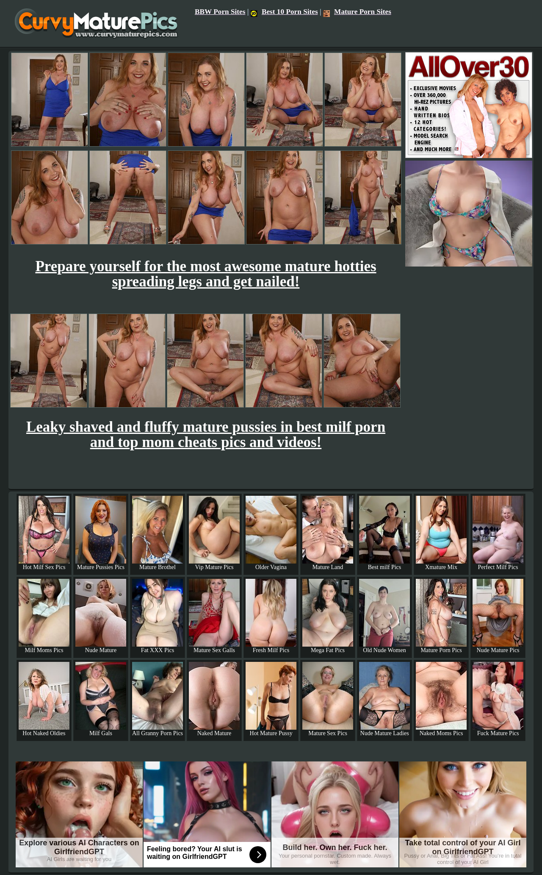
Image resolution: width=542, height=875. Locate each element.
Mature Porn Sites (357, 12)
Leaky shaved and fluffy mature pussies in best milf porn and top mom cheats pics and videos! (205, 434)
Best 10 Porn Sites (284, 12)
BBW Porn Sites (220, 12)
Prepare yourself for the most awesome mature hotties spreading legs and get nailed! (205, 274)
